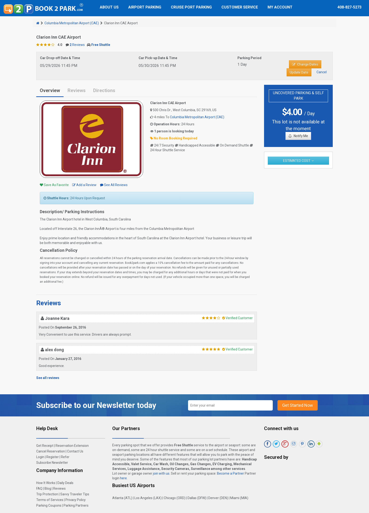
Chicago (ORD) (174, 498)
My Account (280, 7)
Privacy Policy (75, 500)
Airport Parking (144, 7)
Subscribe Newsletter (52, 462)
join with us (161, 473)
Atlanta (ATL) (122, 498)
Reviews (77, 45)
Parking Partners (76, 505)
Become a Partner (230, 473)
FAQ (39, 488)
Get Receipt (44, 446)
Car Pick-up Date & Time (158, 58)
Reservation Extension (72, 446)
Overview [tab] (50, 90)
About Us (109, 7)
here (123, 478)
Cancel (322, 72)
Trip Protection (47, 494)
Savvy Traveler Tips (74, 494)
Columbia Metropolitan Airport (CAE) (71, 23)
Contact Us (75, 451)
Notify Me (298, 136)
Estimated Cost (296, 161)
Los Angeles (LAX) (148, 498)
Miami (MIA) (239, 498)
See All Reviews (114, 185)
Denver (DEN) (218, 498)
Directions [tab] (104, 90)
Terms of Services (49, 500)
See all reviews (47, 378)
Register (52, 457)
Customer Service (239, 7)
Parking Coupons (48, 505)
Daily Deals (65, 483)
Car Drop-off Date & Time (60, 58)
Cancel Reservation (50, 451)
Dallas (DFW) (197, 498)
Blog (47, 488)
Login (40, 457)
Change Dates (305, 64)
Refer (65, 457)
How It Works (45, 483)
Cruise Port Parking (191, 7)
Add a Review (84, 185)
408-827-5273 (349, 7)
